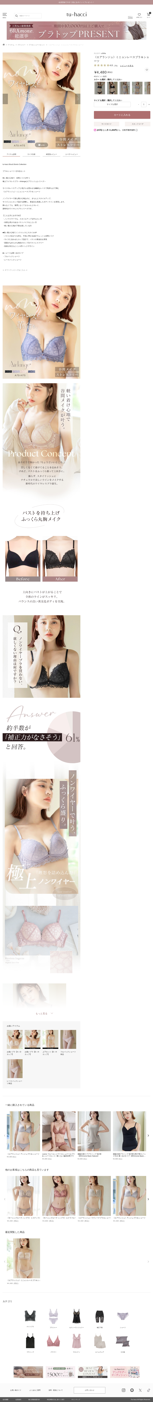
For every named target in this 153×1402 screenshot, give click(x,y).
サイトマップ (75, 1399)
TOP (4, 44)
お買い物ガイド (15, 1390)
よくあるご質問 (34, 1390)
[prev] (5, 1135)
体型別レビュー (51, 154)
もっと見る (41, 1013)
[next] (148, 1135)
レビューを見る (127, 65)
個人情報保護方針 (34, 1399)
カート (148, 15)
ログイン (130, 17)
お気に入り (139, 17)
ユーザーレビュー (71, 154)
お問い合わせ (89, 1390)
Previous (5, 99)
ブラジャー (21, 45)
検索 (16, 15)
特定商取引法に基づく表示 (55, 1399)
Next (77, 99)
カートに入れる (122, 115)
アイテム (11, 45)
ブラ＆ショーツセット (37, 45)
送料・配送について (56, 1390)
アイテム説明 (11, 154)
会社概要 (5, 1399)
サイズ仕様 (31, 154)
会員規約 (18, 1399)
